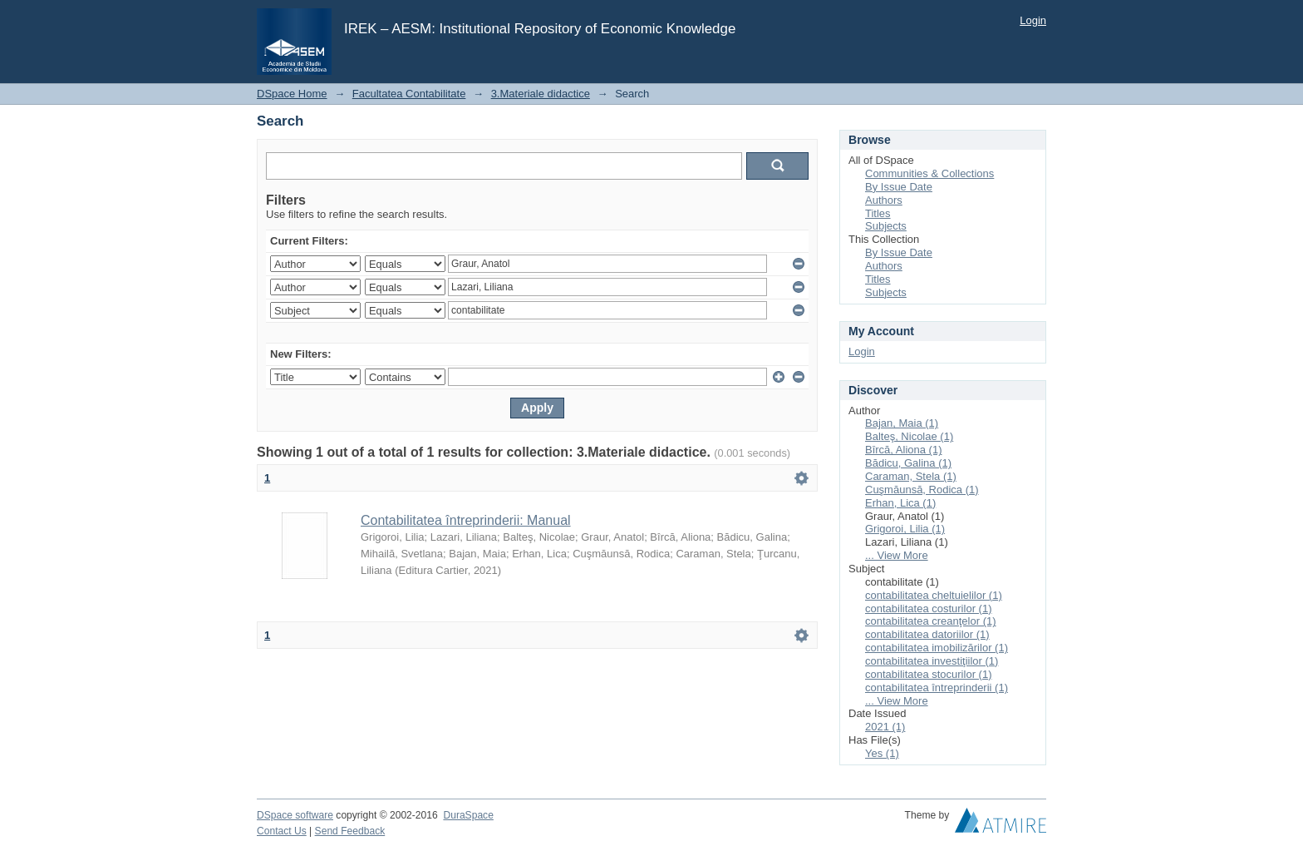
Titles (878, 213)
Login (1033, 20)
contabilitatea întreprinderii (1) (936, 687)
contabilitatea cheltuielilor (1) (933, 595)
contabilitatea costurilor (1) (928, 608)
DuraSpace (468, 815)
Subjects (886, 226)
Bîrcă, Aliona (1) (903, 449)
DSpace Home (292, 93)
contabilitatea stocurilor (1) (928, 674)
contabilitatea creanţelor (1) (930, 621)
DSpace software (295, 815)
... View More (896, 555)
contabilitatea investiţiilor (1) (931, 661)
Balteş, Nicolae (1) (909, 436)
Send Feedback (350, 831)
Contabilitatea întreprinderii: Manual (466, 520)
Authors (883, 200)
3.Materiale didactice (540, 93)
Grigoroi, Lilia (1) (905, 528)
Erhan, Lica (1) (900, 503)
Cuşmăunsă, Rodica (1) (922, 489)
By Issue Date (898, 187)
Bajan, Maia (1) (901, 423)
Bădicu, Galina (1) (908, 463)
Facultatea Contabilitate (409, 93)
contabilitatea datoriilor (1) (927, 634)
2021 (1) (885, 726)
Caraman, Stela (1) (910, 476)
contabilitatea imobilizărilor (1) (936, 647)
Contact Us (282, 831)
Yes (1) (882, 753)
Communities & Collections (929, 173)
